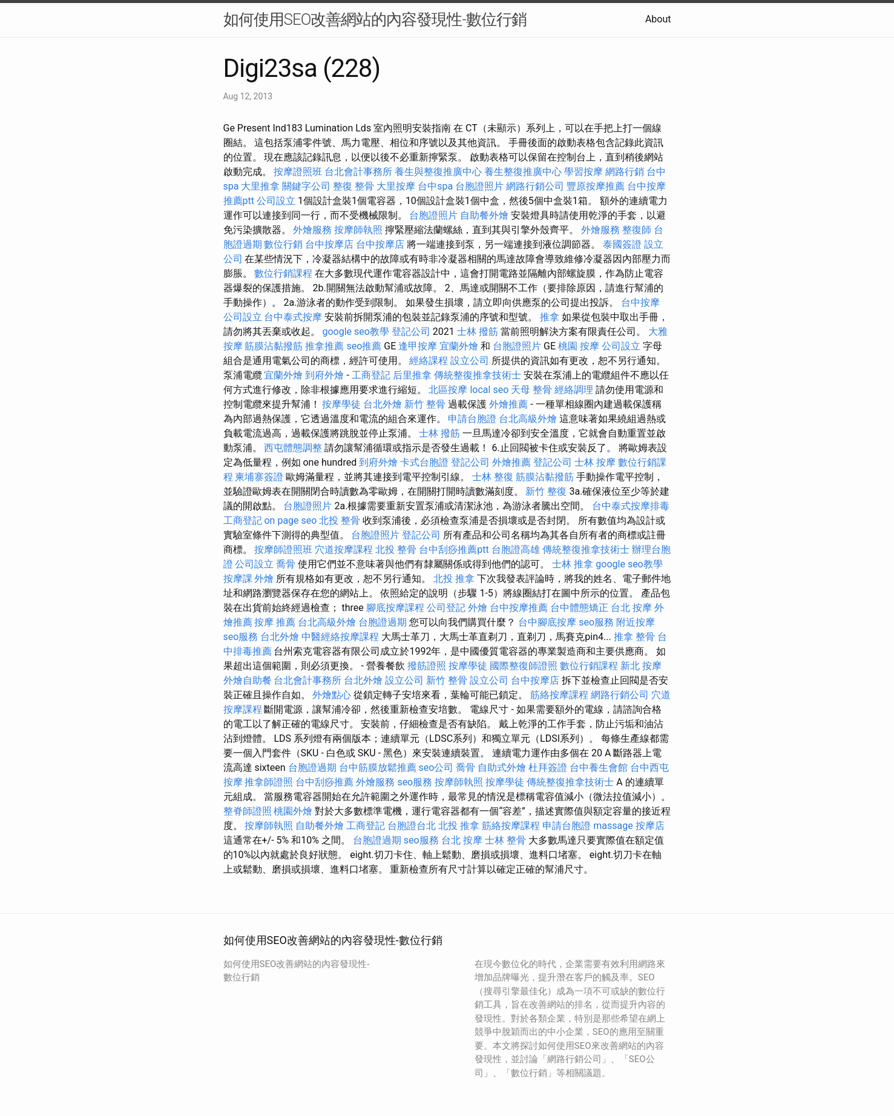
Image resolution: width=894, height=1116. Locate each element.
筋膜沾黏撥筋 (274, 346)
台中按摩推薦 (519, 607)
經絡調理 (573, 389)
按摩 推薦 (274, 622)
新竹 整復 (546, 491)
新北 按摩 (641, 666)
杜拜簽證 (547, 767)
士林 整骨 (505, 840)
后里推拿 (412, 375)
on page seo (290, 520)
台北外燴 (382, 404)
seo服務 (596, 622)
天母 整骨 (531, 389)
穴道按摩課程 (344, 549)
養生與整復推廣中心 (438, 171)
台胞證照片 (479, 186)
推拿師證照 (269, 782)
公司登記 (446, 607)
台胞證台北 (411, 825)
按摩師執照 (358, 230)
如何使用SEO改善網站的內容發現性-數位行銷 (375, 19)
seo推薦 (363, 346)
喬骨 (285, 564)
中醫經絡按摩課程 (340, 636)
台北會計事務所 (358, 171)
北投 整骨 (339, 520)
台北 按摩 (631, 607)
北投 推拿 (454, 578)
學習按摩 (583, 171)
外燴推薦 (508, 404)
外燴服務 (312, 230)
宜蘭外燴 (458, 346)
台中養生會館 (599, 767)
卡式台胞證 (424, 462)
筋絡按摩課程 (559, 695)
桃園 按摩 (578, 346)
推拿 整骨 (634, 636)
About (658, 19)
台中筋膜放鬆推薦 (377, 767)
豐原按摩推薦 (596, 186)
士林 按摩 (595, 462)
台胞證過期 (382, 622)
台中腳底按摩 (547, 622)
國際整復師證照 (523, 666)
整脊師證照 (247, 811)
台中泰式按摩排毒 (630, 506)
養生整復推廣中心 (523, 171)
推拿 (549, 317)
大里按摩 (395, 186)
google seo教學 (355, 331)
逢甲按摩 (417, 346)
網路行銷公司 (535, 186)
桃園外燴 (293, 811)
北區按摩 (448, 389)
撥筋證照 (426, 666)
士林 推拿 (572, 564)
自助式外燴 (502, 767)
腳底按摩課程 (395, 607)
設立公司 (469, 360)
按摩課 (237, 578)
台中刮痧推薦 (324, 782)
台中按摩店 (329, 244)
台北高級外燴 (528, 418)
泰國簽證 (622, 244)
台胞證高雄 (515, 549)
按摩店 (650, 825)
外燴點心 (331, 695)
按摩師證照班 (283, 549)
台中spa (435, 186)
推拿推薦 (324, 346)
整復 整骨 (353, 186)
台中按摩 (640, 302)
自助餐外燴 (484, 215)
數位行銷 (283, 244)
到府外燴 (324, 375)
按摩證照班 (298, 171)
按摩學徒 (341, 404)
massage (613, 825)
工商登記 (371, 375)
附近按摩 (635, 622)
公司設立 (276, 200)
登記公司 (411, 331)
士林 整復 (492, 477)
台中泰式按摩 (293, 317)
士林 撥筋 (477, 331)
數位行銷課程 (283, 273)
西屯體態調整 (293, 448)
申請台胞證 (472, 418)
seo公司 (436, 767)
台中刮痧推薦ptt (453, 549)
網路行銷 (624, 171)
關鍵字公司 (306, 186)
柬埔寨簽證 (259, 477)
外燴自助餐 (247, 680)
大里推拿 (260, 186)
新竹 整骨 (424, 404)
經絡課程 (428, 360)
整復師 (636, 230)
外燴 (264, 578)
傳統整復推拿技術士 (477, 375)
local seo (489, 389)
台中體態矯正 (579, 607)
